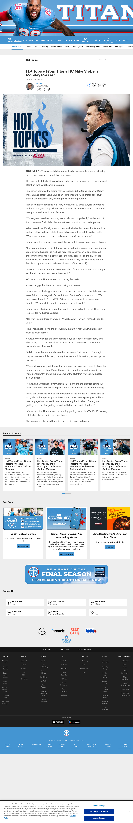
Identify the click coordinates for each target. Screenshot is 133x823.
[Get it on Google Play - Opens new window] (74, 723)
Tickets (6, 657)
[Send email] (99, 86)
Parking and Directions (104, 675)
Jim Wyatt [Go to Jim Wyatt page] (39, 83)
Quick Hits (44, 676)
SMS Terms (50, 745)
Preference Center (124, 745)
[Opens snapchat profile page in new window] (108, 602)
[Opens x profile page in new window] (108, 612)
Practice (84, 664)
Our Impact (124, 688)
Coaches (25, 668)
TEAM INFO (24, 657)
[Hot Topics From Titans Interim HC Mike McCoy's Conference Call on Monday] (50, 465)
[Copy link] (104, 85)
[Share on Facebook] (89, 86)
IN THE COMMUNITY (124, 657)
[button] (63, 493)
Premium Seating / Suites (6, 689)
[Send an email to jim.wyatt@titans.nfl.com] (48, 89)
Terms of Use (20, 745)
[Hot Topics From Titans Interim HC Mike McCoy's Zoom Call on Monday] (18, 463)
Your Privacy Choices (93, 746)
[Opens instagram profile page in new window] (66, 602)
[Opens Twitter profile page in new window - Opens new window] (40, 89)
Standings (24, 678)
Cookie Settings (109, 745)
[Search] (96, 40)
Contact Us (63, 745)
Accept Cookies (99, 818)
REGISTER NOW (23, 546)
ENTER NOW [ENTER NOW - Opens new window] (110, 547)
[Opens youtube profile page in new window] (25, 612)
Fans (84, 672)
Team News (44, 661)
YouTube (64, 694)
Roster (25, 664)
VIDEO (64, 657)
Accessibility (35, 744)
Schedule (25, 661)
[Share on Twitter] (94, 86)
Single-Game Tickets (6, 675)
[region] (66, 811)
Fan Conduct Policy (104, 689)
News (44, 657)
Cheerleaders (84, 668)
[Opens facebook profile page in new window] (25, 602)
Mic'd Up (64, 678)
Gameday (84, 661)
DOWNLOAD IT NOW (66, 554)
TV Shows (64, 664)
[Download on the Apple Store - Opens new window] (58, 722)
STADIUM (104, 657)
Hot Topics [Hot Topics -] (32, 59)
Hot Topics (44, 680)
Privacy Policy (7, 745)
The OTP (64, 668)
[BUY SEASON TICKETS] (66, 574)
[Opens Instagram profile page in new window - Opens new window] (44, 89)
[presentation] (129, 494)
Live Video (64, 661)
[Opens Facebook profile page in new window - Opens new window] (37, 89)
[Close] (129, 811)
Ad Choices (77, 745)
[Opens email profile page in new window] (66, 612)
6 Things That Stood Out (44, 692)
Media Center (124, 661)
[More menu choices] (92, 40)
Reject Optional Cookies (99, 812)
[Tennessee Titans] (66, 733)
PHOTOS (84, 657)
